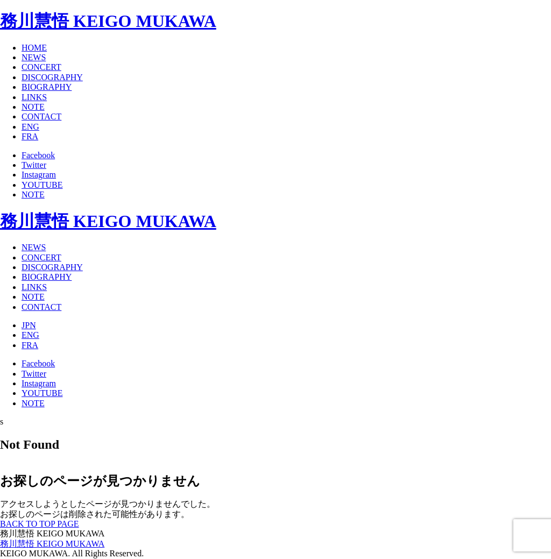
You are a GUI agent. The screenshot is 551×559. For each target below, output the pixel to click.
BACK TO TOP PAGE (39, 523)
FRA (30, 136)
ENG (30, 126)
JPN (29, 325)
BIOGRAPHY (47, 86)
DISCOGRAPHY (52, 77)
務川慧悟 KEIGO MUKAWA (108, 21)
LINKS (34, 97)
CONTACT (41, 116)
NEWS (34, 57)
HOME (34, 47)
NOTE (33, 106)
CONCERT (41, 67)
